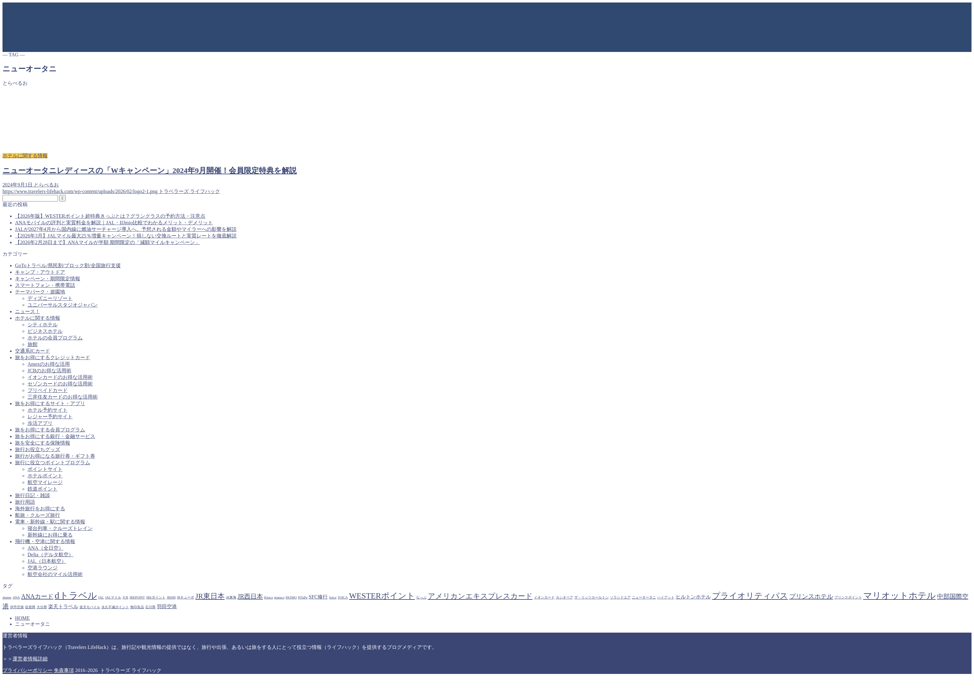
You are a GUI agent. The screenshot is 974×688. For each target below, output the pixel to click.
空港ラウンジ (43, 567)
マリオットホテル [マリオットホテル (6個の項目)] (899, 595)
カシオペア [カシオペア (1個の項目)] (564, 597)
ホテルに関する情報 (37, 318)
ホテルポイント (45, 475)
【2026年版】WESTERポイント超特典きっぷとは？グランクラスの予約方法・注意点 (110, 216)
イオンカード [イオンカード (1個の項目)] (544, 597)
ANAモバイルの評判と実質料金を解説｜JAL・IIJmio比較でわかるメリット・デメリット (114, 222)
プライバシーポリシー (28, 670)
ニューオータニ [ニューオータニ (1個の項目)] (644, 597)
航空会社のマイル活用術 (55, 574)
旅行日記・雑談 (32, 495)
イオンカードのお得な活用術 (60, 377)
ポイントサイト (45, 469)
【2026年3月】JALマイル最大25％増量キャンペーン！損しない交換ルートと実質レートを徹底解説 (126, 235)
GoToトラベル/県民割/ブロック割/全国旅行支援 (68, 265)
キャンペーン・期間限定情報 (47, 278)
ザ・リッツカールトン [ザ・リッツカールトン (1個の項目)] (591, 597)
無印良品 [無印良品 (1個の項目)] (137, 607)
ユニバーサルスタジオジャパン (63, 305)
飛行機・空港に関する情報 (45, 541)
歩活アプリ (40, 423)
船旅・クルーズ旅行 (37, 515)
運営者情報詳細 (30, 658)
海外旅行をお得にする (40, 508)
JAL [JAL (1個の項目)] (101, 597)
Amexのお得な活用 (49, 364)
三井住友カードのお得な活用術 (63, 397)
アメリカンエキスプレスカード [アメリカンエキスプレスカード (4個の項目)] (480, 596)
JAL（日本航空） (47, 561)
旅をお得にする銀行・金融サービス (55, 436)
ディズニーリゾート (50, 298)
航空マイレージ (45, 482)
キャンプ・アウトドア (40, 272)
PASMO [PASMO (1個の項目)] (291, 597)
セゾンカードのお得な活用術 (60, 383)
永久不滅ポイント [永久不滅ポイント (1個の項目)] (115, 607)
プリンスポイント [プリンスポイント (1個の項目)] (848, 597)
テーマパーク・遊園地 (40, 291)
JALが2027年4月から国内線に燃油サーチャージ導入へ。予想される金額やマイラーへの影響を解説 (126, 229)
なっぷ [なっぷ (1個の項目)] (421, 597)
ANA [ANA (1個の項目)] (16, 597)
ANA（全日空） (46, 548)
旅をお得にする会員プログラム (50, 429)
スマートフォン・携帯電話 (45, 285)
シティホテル (43, 324)
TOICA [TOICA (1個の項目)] (343, 597)
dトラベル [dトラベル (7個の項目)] (76, 595)
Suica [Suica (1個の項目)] (332, 597)
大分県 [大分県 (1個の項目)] (42, 607)
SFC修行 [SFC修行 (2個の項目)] (318, 597)
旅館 (33, 344)
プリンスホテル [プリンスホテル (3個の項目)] (811, 596)
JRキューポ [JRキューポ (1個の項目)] (185, 597)
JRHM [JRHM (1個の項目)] (171, 597)
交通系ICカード (32, 351)
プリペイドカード (48, 390)
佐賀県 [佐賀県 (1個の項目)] (30, 607)
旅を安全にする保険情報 (42, 443)
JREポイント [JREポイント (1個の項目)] (156, 597)
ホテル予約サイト (48, 410)
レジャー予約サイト (50, 416)
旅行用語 (25, 502)
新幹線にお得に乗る (50, 535)
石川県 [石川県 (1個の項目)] (150, 607)
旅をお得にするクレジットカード (52, 357)
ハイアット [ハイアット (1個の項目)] (665, 597)
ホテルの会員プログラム (55, 337)
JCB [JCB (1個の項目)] (125, 597)
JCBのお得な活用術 (49, 370)
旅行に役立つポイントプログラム (52, 462)
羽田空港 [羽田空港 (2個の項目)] (167, 606)
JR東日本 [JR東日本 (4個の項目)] (209, 596)
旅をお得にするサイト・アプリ (50, 403)
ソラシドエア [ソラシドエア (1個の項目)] (620, 597)
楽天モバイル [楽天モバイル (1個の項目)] (89, 607)
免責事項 (64, 670)
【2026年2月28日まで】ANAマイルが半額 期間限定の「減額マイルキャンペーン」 (107, 242)
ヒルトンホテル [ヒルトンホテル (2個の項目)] (693, 597)
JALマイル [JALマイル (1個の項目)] (113, 597)
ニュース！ (27, 311)
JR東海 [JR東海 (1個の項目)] (231, 597)
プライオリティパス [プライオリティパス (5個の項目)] (750, 595)
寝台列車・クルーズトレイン (60, 528)
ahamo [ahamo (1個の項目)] (7, 597)
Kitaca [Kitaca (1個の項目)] (268, 597)
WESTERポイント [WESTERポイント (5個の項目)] (382, 595)
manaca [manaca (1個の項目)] (279, 597)
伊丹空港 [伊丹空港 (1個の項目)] (17, 607)
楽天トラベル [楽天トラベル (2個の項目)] (63, 606)
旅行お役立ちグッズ (37, 449)
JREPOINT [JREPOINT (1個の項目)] (137, 597)
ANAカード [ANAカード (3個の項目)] (37, 596)
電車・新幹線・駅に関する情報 (50, 521)
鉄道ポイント (43, 489)
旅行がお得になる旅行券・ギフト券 (55, 456)
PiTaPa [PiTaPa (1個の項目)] (302, 597)
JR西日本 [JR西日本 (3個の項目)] (250, 596)
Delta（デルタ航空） (51, 554)
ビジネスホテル (45, 331)
